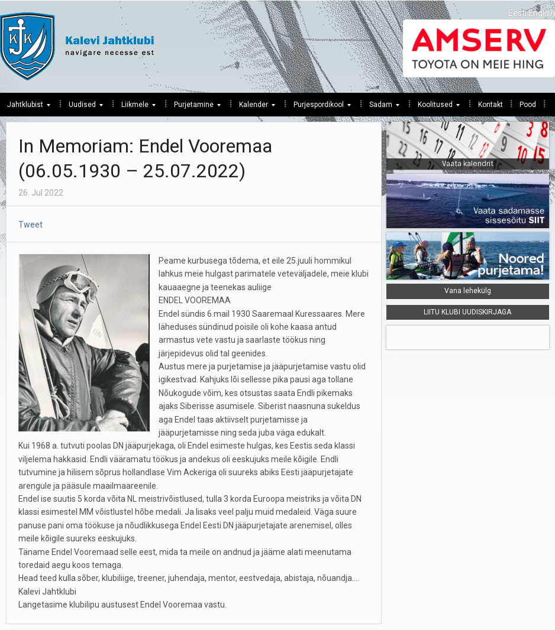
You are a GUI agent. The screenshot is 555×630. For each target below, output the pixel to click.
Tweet (30, 224)
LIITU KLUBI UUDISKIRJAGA (467, 312)
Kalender (253, 107)
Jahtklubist (25, 107)
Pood (527, 104)
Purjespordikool (318, 107)
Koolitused (435, 107)
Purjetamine (194, 107)
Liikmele (135, 107)
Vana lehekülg (467, 291)
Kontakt (490, 104)
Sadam (380, 107)
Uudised (82, 107)
